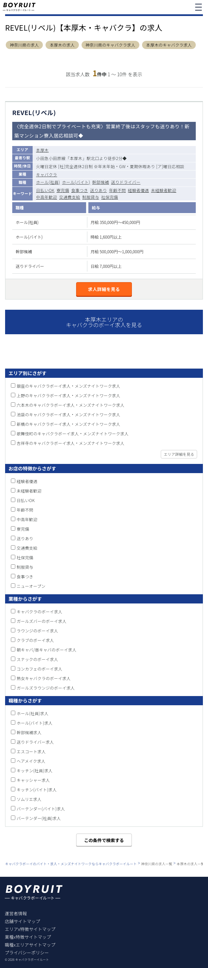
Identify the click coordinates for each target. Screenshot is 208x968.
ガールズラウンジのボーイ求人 (46, 688)
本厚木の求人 (62, 45)
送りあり (98, 190)
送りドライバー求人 (35, 742)
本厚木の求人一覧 (191, 863)
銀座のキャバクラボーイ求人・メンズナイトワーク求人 (68, 386)
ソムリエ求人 (29, 799)
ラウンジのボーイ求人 (37, 630)
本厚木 (42, 150)
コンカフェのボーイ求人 (39, 669)
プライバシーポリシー (27, 952)
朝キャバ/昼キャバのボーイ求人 (46, 649)
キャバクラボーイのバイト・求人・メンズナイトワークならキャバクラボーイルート (71, 863)
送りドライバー (126, 182)
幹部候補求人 (29, 732)
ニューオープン (31, 586)
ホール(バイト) (76, 182)
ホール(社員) (48, 182)
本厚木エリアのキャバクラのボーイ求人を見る (104, 322)
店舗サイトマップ (22, 921)
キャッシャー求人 (33, 780)
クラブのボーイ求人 (35, 640)
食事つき (79, 190)
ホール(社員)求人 (32, 713)
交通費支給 (69, 197)
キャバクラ (46, 174)
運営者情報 (16, 913)
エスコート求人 (31, 751)
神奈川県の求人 (24, 45)
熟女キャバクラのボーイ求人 (44, 678)
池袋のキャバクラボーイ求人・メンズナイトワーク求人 (68, 414)
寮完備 (62, 190)
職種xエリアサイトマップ (30, 944)
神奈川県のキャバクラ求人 (110, 45)
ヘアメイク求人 (31, 761)
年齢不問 (117, 190)
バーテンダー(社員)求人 (39, 818)
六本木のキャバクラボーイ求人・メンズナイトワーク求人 (70, 405)
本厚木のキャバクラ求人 (169, 45)
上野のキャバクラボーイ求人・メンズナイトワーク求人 (68, 395)
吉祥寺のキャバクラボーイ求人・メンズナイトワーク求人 (70, 443)
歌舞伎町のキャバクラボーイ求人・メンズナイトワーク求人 (72, 433)
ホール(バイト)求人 (35, 723)
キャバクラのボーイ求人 (39, 611)
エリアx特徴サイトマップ (30, 929)
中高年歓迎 (46, 197)
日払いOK (45, 190)
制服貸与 (90, 197)
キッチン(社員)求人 (35, 770)
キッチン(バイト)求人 (37, 789)
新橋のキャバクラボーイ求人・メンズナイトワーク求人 (68, 424)
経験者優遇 (138, 190)
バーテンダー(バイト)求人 (41, 808)
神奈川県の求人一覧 (156, 863)
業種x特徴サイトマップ (28, 937)
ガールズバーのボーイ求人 (41, 621)
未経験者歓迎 (163, 190)
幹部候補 (100, 182)
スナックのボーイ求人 (37, 659)
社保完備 (109, 197)
